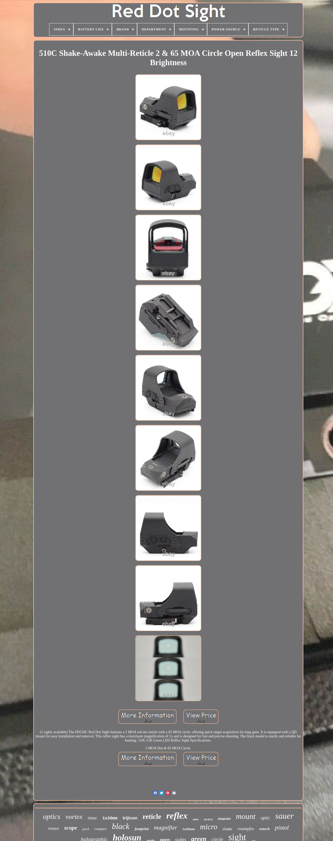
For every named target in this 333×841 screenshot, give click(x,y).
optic (265, 817)
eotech (264, 829)
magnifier (165, 827)
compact (100, 829)
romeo (53, 828)
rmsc (92, 817)
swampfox (246, 828)
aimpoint (224, 818)
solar (196, 819)
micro (208, 827)
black (120, 826)
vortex (74, 816)
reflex (177, 815)
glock (85, 829)
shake (227, 829)
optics (51, 816)
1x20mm (188, 829)
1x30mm (110, 818)
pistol (282, 827)
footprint (142, 829)
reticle (152, 816)
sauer (284, 815)
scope (70, 827)
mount (245, 816)
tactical (208, 819)
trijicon (130, 818)
